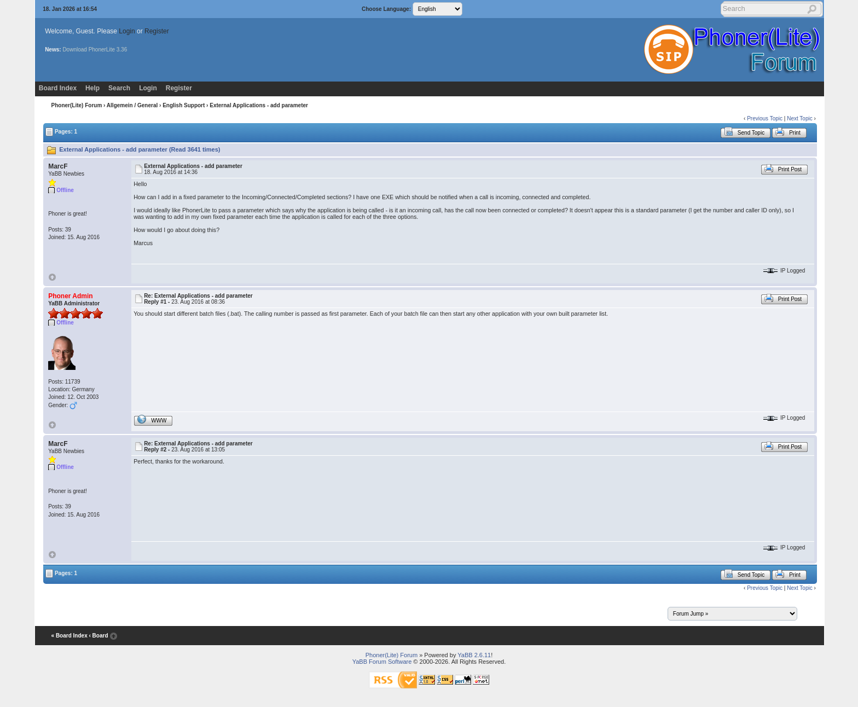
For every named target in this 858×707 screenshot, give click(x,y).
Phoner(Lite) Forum (76, 105)
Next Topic (800, 118)
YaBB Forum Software (382, 661)
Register (156, 31)
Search (119, 88)
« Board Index (69, 636)
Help (92, 88)
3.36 (122, 50)
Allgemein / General (132, 105)
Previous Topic (764, 118)
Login (127, 31)
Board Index (58, 88)
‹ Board (98, 636)
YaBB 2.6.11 (474, 655)
